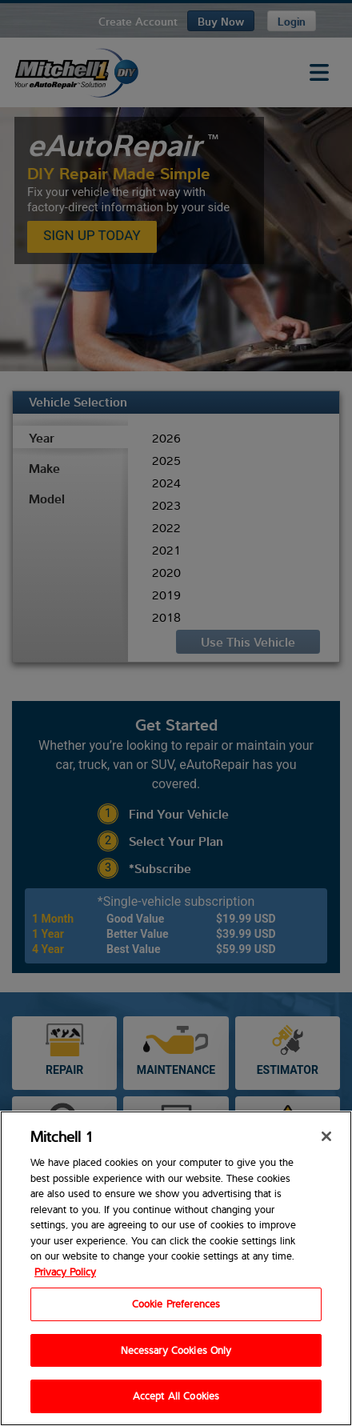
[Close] (326, 1136)
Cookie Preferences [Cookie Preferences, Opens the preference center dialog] (176, 1303)
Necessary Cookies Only (176, 1350)
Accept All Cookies (176, 1395)
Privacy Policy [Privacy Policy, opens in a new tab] (65, 1271)
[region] (176, 1268)
